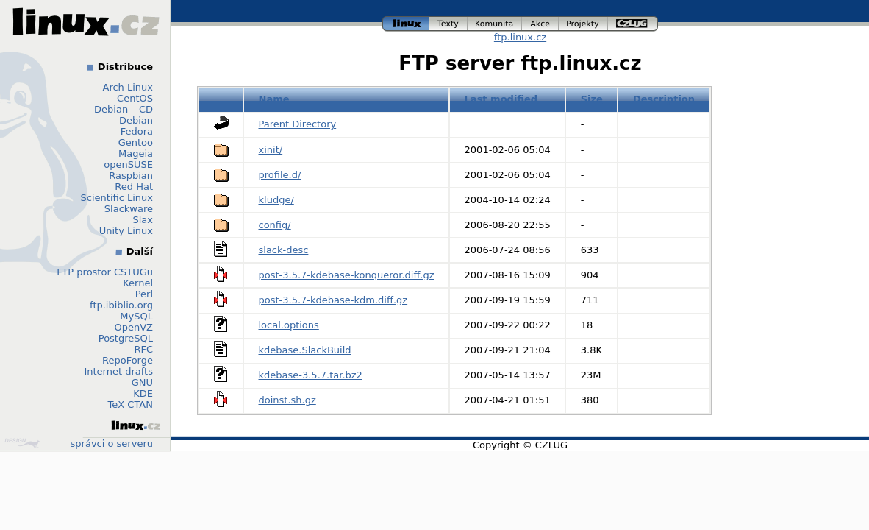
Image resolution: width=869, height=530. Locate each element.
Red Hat (134, 186)
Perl (144, 294)
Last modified (501, 99)
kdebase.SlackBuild (305, 350)
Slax (142, 219)
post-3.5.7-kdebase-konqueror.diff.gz (346, 274)
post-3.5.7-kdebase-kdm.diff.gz (333, 299)
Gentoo (135, 142)
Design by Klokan (22, 443)
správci (88, 443)
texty (448, 24)
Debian (136, 120)
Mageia (135, 153)
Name (274, 99)
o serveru (130, 443)
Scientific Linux (117, 197)
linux (405, 24)
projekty (583, 24)
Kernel (138, 283)
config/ (275, 224)
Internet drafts (118, 371)
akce (540, 24)
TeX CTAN (130, 404)
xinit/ (271, 149)
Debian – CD (123, 109)
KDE (143, 393)
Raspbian (131, 175)
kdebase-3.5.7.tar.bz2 (310, 375)
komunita (495, 24)
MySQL (136, 316)
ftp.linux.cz (520, 37)
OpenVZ (133, 327)
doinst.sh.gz (287, 400)
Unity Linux (126, 230)
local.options (289, 325)
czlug (633, 24)
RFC (143, 349)
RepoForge (127, 360)
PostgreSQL (126, 338)
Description (664, 99)
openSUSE (128, 164)
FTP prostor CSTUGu (105, 272)
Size (592, 99)
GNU (142, 382)
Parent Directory (298, 124)
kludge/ (276, 199)
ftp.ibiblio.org (121, 305)
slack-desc (284, 249)
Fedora (137, 131)
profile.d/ (280, 174)
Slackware (128, 208)
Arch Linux (128, 87)
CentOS (135, 98)
